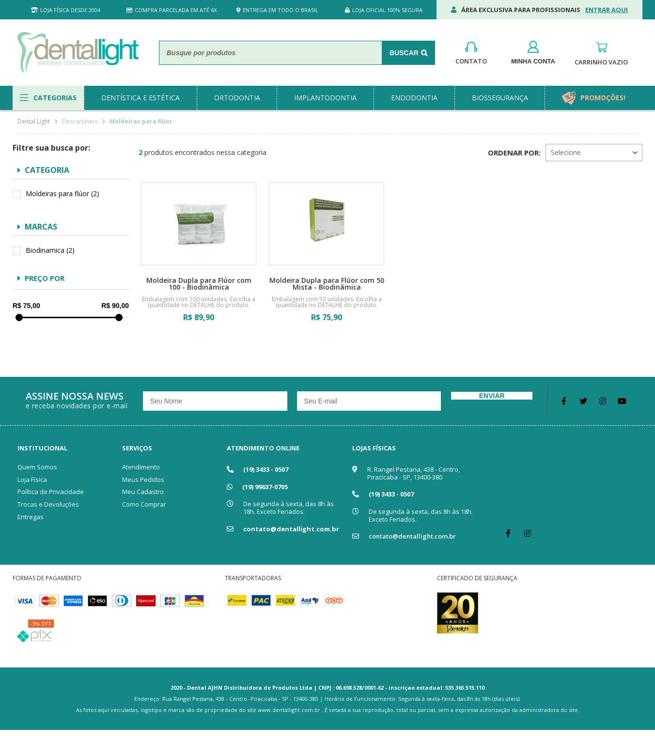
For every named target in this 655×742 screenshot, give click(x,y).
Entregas (30, 516)
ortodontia (237, 97)
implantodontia (325, 97)
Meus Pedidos (143, 479)
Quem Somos (37, 467)
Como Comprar (144, 504)
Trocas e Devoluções (48, 504)
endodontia (414, 97)
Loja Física (32, 479)
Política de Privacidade (50, 491)
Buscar (404, 53)
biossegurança (500, 97)
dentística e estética (140, 97)
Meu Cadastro (143, 491)
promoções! (602, 97)
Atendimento (141, 467)
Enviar (492, 396)
